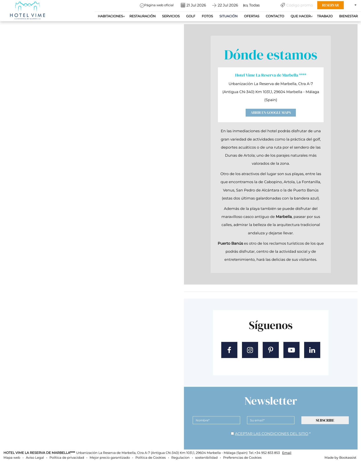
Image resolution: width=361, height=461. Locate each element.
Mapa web (11, 457)
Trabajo (325, 16)
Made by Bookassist (340, 457)
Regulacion (180, 457)
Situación (228, 16)
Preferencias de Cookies (242, 457)
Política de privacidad (66, 457)
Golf (190, 16)
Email (286, 453)
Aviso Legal (35, 457)
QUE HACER (301, 16)
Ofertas (251, 16)
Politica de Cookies (150, 457)
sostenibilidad (206, 457)
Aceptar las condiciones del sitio (271, 434)
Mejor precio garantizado (110, 457)
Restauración (142, 16)
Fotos (207, 16)
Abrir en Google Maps (270, 112)
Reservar (330, 5)
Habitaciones (110, 16)
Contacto (275, 16)
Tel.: (264, 453)
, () (162, 453)
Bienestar (348, 16)
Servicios (171, 16)
